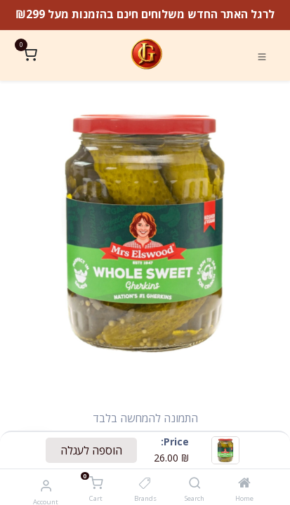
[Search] (195, 483)
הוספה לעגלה (91, 450)
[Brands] (145, 483)
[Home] (244, 483)
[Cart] (96, 484)
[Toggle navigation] (262, 55)
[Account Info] (46, 485)
